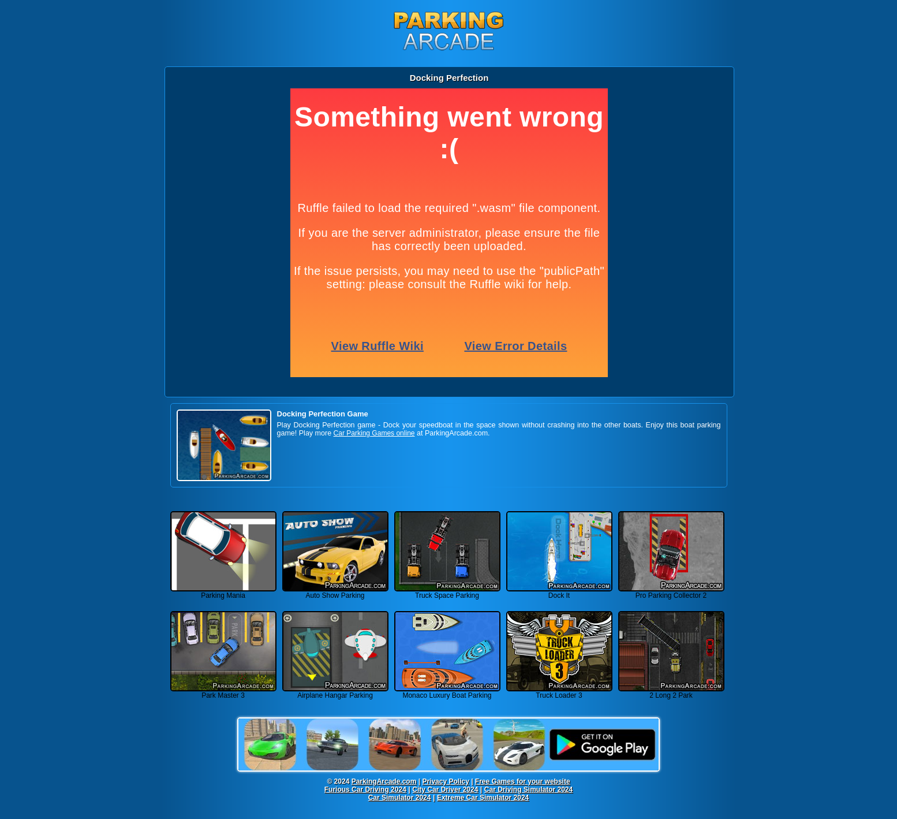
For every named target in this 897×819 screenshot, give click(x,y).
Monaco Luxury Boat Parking (447, 692)
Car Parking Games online (374, 433)
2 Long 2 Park (671, 692)
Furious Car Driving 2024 (365, 790)
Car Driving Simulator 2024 (528, 790)
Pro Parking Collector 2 (671, 592)
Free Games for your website (522, 781)
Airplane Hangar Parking (335, 692)
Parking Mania (223, 592)
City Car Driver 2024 (445, 790)
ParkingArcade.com (384, 781)
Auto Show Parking (335, 592)
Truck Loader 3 (559, 692)
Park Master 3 (223, 692)
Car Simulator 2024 (399, 798)
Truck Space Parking (447, 592)
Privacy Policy (445, 781)
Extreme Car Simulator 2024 (483, 798)
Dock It (559, 592)
